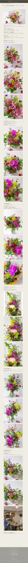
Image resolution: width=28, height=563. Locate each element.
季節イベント (4, 3)
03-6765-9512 (14, 554)
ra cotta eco (14, 1)
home (1, 3)
